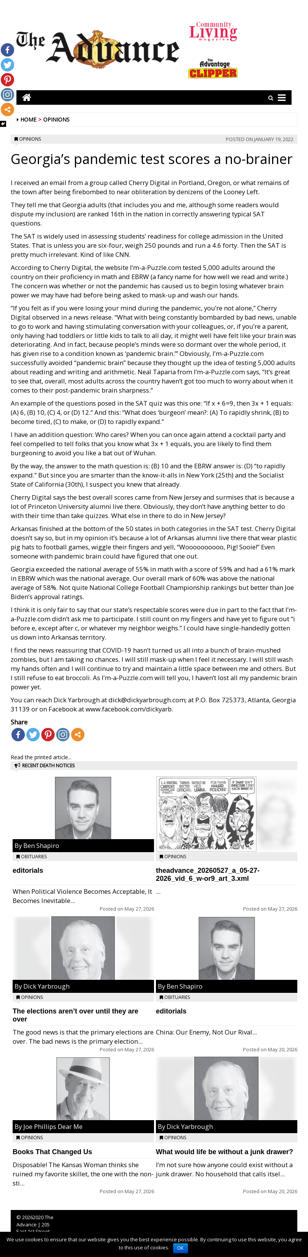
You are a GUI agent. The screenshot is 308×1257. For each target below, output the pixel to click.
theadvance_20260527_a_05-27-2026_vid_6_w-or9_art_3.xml (207, 874)
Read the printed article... (41, 757)
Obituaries (34, 856)
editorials (28, 870)
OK (180, 1248)
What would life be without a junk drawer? (224, 1152)
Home (28, 119)
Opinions (56, 119)
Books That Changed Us (52, 1152)
